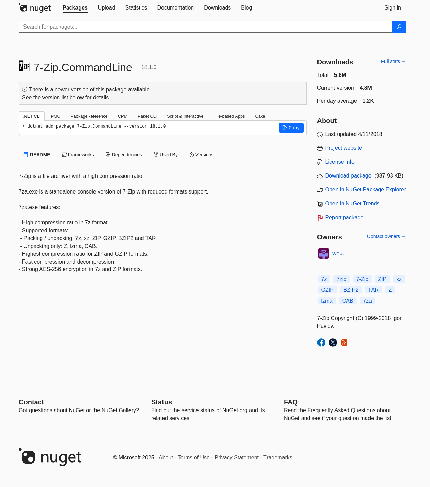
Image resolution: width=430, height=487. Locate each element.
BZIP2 (350, 290)
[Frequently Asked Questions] (291, 402)
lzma (327, 301)
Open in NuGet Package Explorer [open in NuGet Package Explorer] (365, 189)
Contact (31, 402)
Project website (343, 148)
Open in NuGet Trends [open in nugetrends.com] (352, 203)
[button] (291, 128)
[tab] (75, 7)
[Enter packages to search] (205, 27)
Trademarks (277, 457)
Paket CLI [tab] (147, 116)
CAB (348, 301)
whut (338, 253)
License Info (340, 162)
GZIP (327, 290)
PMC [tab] (55, 116)
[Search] (399, 27)
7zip (341, 279)
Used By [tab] (166, 154)
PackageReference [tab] (89, 116)
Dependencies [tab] (124, 154)
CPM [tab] (122, 116)
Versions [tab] (201, 154)
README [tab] (37, 154)
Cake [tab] (260, 116)
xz (399, 279)
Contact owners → (386, 236)
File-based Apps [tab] (229, 116)
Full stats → (393, 61)
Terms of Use (194, 457)
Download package (348, 176)
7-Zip (362, 279)
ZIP (382, 279)
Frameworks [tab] (78, 154)
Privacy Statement (236, 457)
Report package (344, 217)
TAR (373, 290)
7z (324, 279)
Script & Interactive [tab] (185, 116)
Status (161, 402)
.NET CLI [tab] (31, 116)
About (166, 457)
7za (367, 301)
